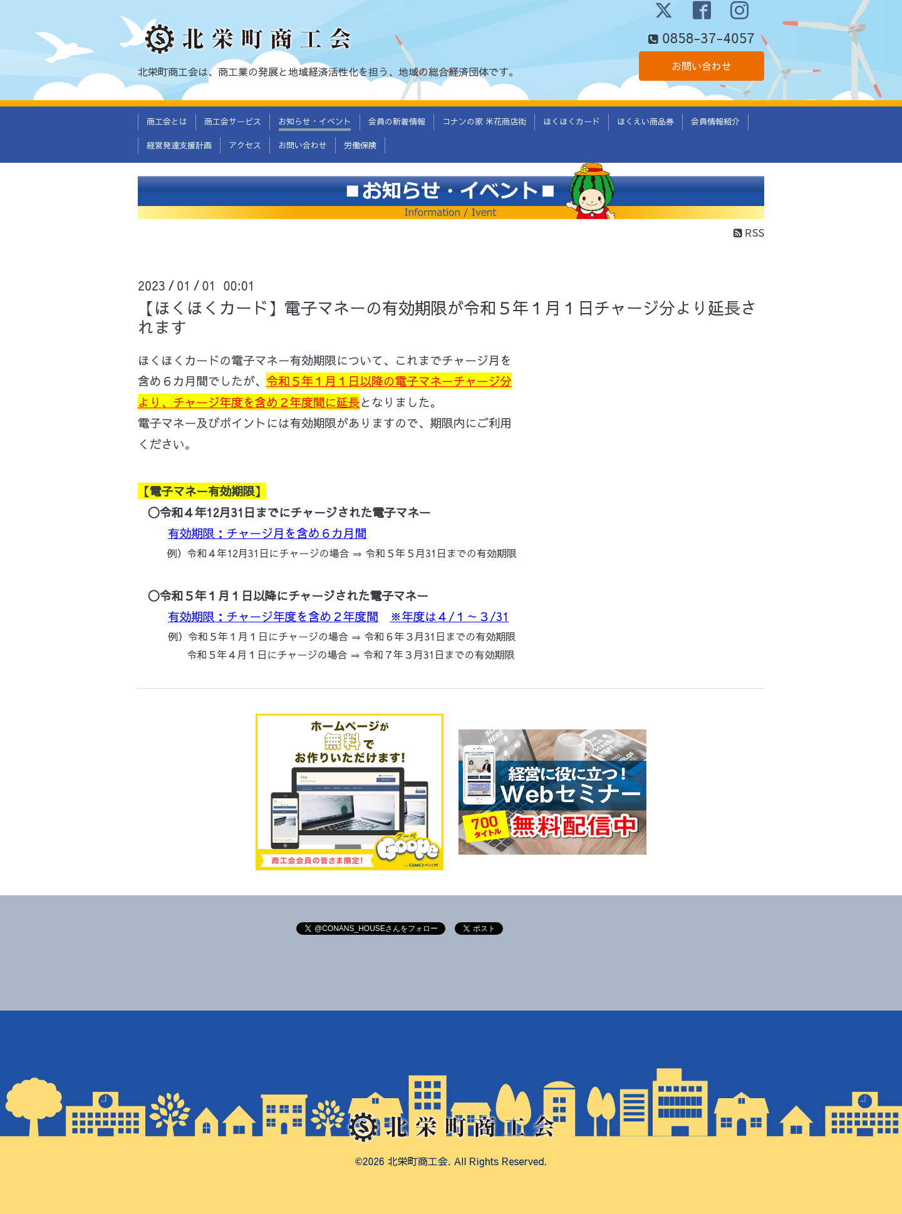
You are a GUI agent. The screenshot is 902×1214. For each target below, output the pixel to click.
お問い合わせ (701, 66)
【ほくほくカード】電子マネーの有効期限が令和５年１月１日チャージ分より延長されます (447, 317)
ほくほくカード (571, 121)
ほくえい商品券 (645, 121)
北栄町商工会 (418, 1161)
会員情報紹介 (715, 121)
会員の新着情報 (396, 121)
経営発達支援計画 (179, 145)
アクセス (245, 145)
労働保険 (360, 145)
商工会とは (167, 121)
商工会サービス (232, 121)
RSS (749, 232)
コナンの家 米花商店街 (484, 121)
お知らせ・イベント (314, 121)
